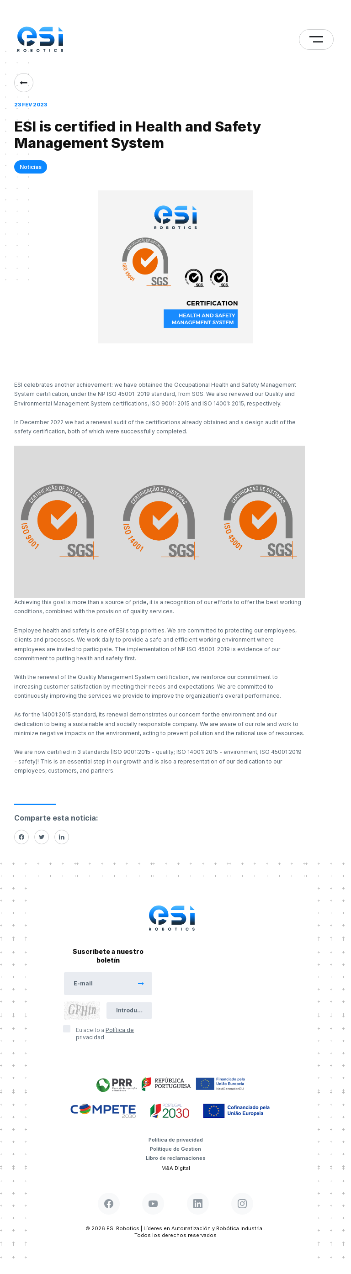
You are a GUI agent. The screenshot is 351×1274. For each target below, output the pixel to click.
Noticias (31, 166)
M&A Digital (175, 1168)
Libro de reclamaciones (176, 1158)
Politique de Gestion (175, 1149)
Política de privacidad (176, 1140)
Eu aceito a (105, 1034)
